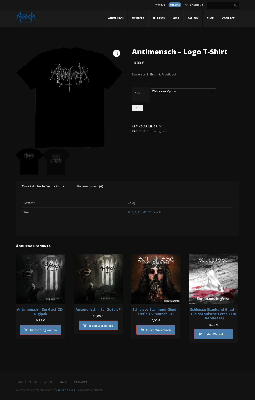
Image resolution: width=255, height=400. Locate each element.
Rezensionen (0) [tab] (90, 186)
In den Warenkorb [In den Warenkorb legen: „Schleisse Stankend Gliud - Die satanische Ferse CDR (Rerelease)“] (216, 334)
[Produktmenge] (137, 108)
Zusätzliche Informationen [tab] (44, 186)
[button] (116, 53)
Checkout (194, 5)
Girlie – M (155, 212)
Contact (48, 381)
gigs (176, 18)
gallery (192, 18)
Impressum (80, 381)
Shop (210, 18)
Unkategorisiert (160, 131)
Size (137, 93)
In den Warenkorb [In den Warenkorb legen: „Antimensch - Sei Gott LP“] (100, 326)
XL (139, 212)
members (138, 18)
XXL (144, 212)
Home (19, 381)
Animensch (116, 18)
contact (228, 18)
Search (64, 381)
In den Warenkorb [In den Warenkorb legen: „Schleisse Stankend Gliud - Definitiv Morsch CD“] (158, 330)
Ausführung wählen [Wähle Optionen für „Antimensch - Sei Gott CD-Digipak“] (43, 330)
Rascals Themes (66, 390)
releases (159, 18)
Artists (33, 381)
